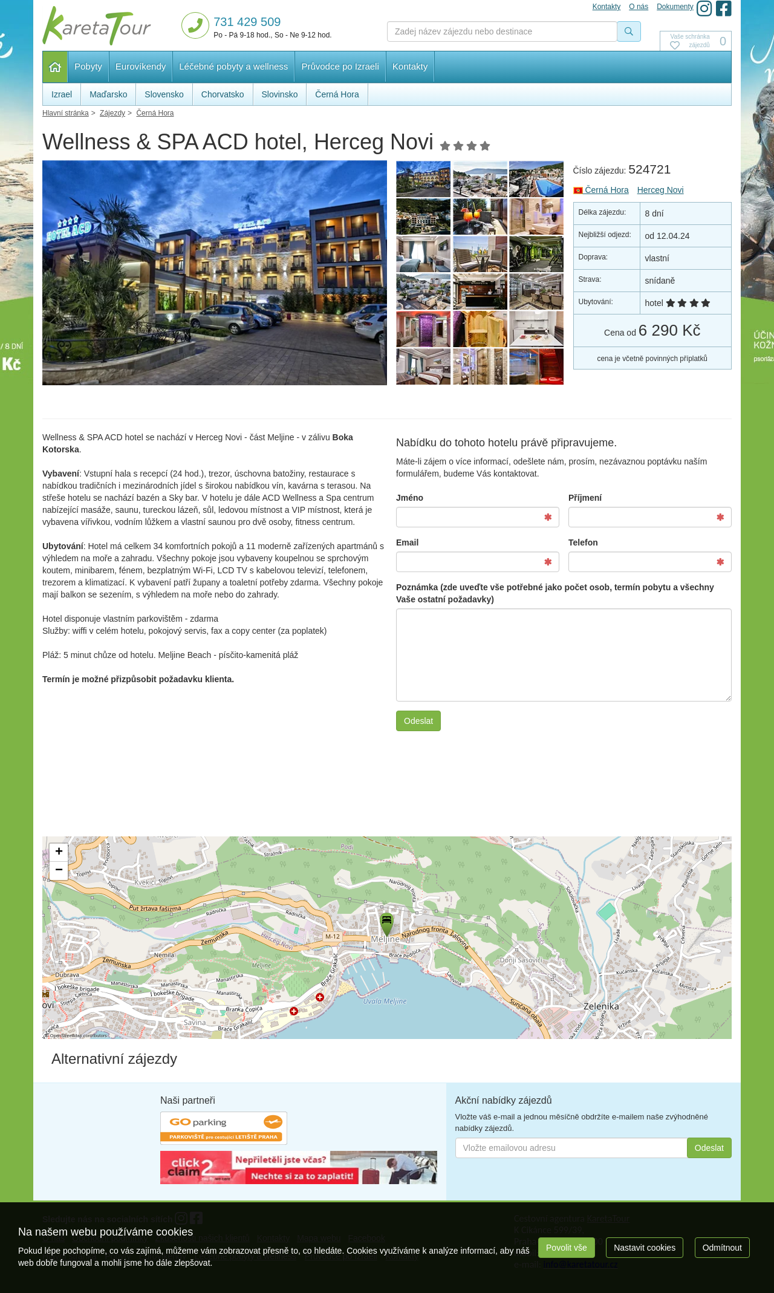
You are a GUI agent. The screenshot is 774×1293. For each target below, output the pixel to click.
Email (407, 542)
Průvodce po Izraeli (340, 66)
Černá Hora (601, 190)
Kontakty (410, 66)
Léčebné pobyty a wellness (233, 66)
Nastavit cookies (644, 1247)
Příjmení (585, 498)
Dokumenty (675, 6)
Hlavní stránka (55, 66)
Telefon (583, 542)
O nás (638, 6)
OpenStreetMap (66, 1035)
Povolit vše (566, 1247)
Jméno (409, 498)
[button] (385, 922)
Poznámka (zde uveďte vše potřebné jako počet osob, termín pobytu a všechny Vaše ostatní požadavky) (555, 593)
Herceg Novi (660, 190)
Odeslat (418, 721)
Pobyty (88, 66)
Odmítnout (722, 1247)
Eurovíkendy (140, 66)
